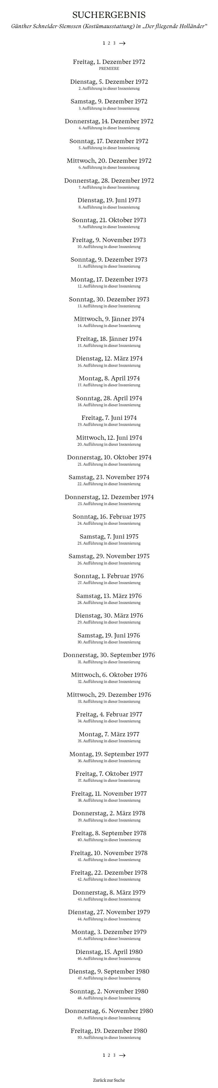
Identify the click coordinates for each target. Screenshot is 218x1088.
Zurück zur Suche (109, 1080)
